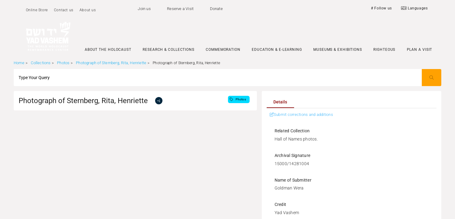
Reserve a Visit (180, 8)
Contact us (63, 10)
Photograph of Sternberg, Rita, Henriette (111, 63)
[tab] (280, 102)
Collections (41, 63)
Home (19, 63)
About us (88, 10)
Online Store (37, 10)
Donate (216, 8)
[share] (158, 100)
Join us (144, 8)
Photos (63, 63)
